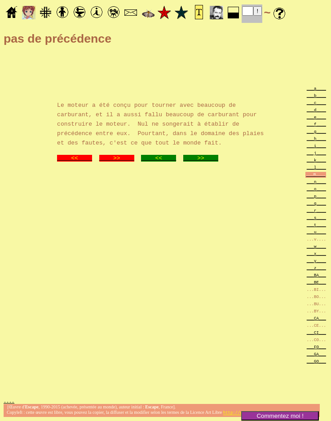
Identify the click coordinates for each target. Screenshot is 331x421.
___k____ (316, 160)
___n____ (316, 181)
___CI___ (316, 332)
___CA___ (316, 318)
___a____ (316, 88)
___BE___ (316, 282)
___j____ (316, 153)
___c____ (316, 102)
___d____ (316, 110)
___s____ (316, 217)
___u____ (316, 232)
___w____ (316, 246)
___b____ (316, 95)
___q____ (316, 203)
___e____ (316, 117)
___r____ (316, 210)
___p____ (316, 196)
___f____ (316, 124)
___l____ (316, 167)
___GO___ (316, 361)
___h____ (316, 138)
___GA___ (316, 354)
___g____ (316, 131)
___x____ (316, 253)
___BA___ (316, 275)
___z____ (316, 268)
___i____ (316, 146)
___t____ (316, 225)
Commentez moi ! (279, 415)
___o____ (316, 189)
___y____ (316, 260)
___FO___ (316, 347)
